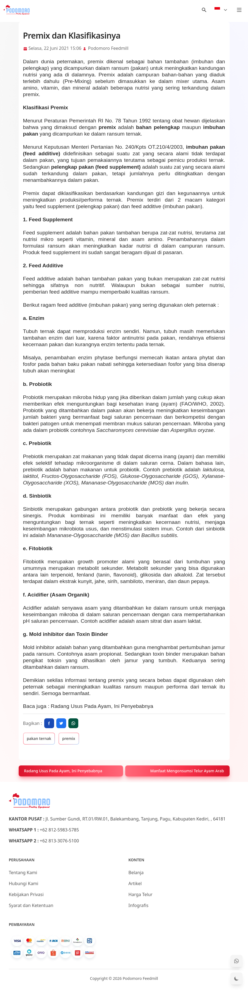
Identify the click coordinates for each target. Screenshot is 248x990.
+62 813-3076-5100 (59, 841)
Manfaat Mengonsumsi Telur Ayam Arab (187, 770)
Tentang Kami (23, 873)
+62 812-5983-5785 (59, 830)
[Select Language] (221, 9)
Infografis (139, 905)
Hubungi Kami (23, 883)
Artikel (135, 883)
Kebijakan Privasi (26, 894)
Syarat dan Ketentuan (31, 905)
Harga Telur (141, 894)
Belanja (136, 873)
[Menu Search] (204, 9)
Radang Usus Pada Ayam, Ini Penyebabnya (102, 706)
